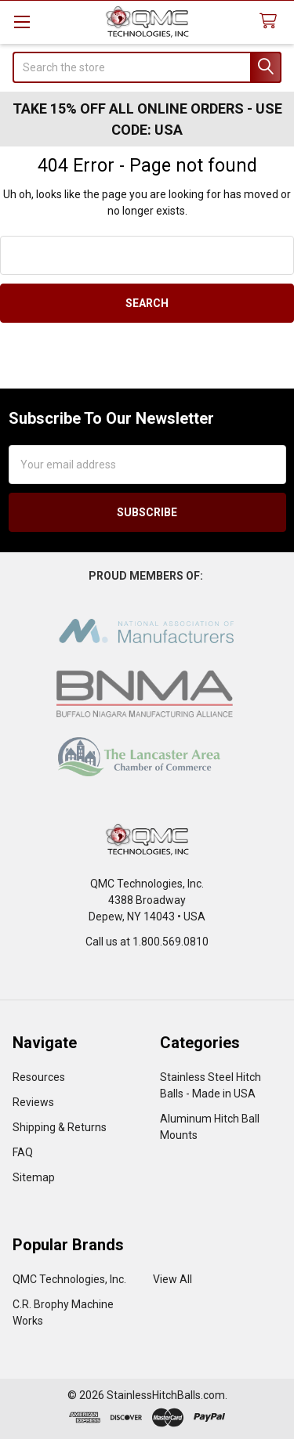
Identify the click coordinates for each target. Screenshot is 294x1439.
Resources (39, 1077)
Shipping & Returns (60, 1127)
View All (172, 1279)
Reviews (33, 1102)
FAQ (23, 1152)
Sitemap (34, 1177)
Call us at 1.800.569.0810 (147, 941)
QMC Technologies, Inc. (69, 1279)
